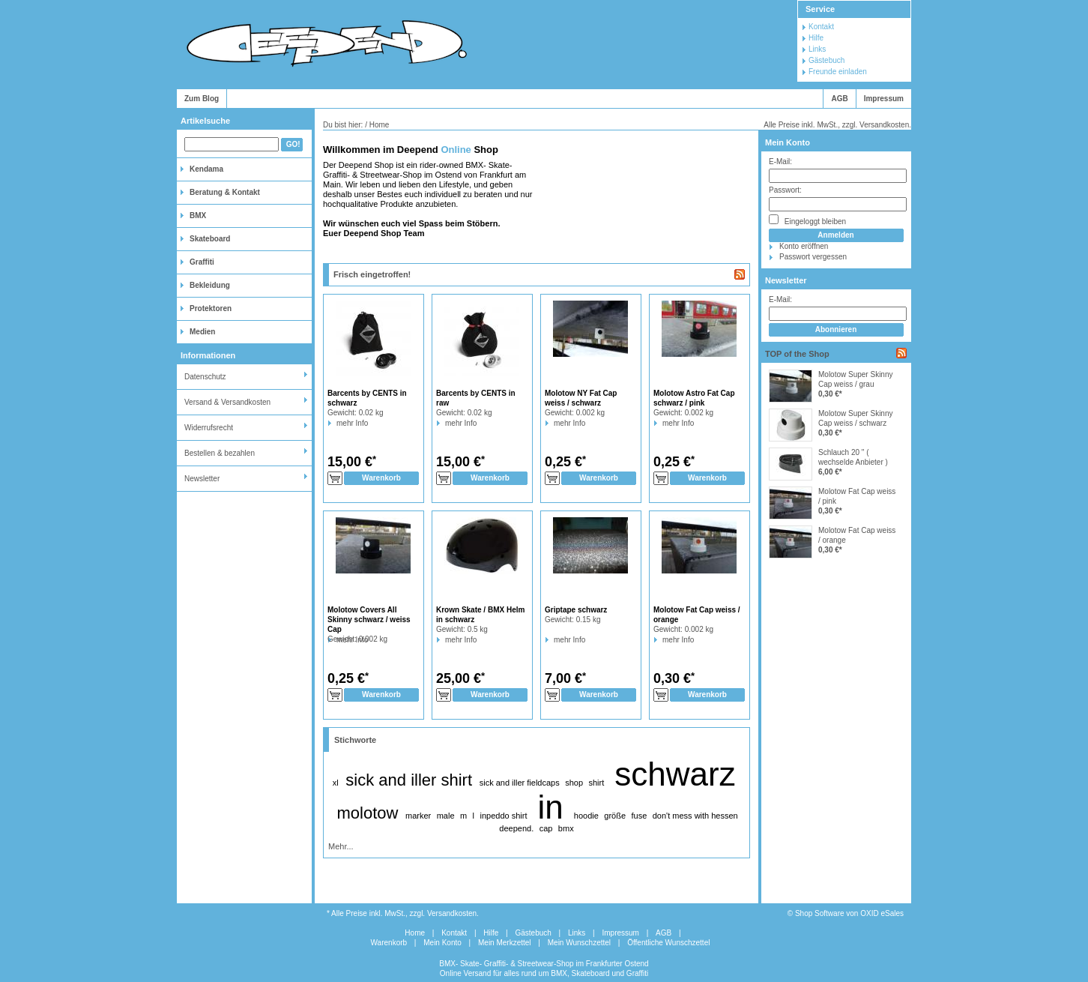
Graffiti (202, 262)
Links (817, 49)
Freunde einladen (838, 71)
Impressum (884, 98)
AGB (839, 98)
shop (574, 782)
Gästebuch (826, 60)
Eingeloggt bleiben (807, 220)
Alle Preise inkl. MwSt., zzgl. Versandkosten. (837, 125)
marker (418, 815)
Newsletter (202, 479)
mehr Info (336, 423)
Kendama (206, 169)
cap (546, 828)
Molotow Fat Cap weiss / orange (856, 535)
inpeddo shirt (503, 815)
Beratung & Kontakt (225, 192)
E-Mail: (780, 161)
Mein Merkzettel (504, 943)
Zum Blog (201, 98)
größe (615, 815)
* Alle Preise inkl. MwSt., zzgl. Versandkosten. (403, 913)
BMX (198, 215)
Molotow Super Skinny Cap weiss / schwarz (855, 418)
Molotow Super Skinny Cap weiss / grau (855, 379)
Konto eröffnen (803, 246)
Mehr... (341, 846)
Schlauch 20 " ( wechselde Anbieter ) (853, 457)
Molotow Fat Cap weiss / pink (856, 496)
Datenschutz (205, 377)
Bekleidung (210, 285)
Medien (202, 332)
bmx (566, 828)
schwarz (674, 774)
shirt (596, 782)
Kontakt (821, 26)
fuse (639, 815)
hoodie (586, 815)
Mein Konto (787, 142)
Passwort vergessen (813, 257)
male (446, 815)
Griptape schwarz (576, 610)
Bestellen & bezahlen (219, 453)
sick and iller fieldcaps (520, 782)
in (550, 807)
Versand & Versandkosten (227, 402)
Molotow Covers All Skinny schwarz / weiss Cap (369, 619)
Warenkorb (389, 943)
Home (415, 933)
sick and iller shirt (408, 780)
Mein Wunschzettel (579, 943)
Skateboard (210, 239)
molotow (367, 813)
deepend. (516, 828)
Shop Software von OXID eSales (849, 913)
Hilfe (816, 38)
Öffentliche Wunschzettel (668, 943)
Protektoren (211, 308)
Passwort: (785, 190)
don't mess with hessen (695, 815)
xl (336, 782)
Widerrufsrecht (208, 428)
